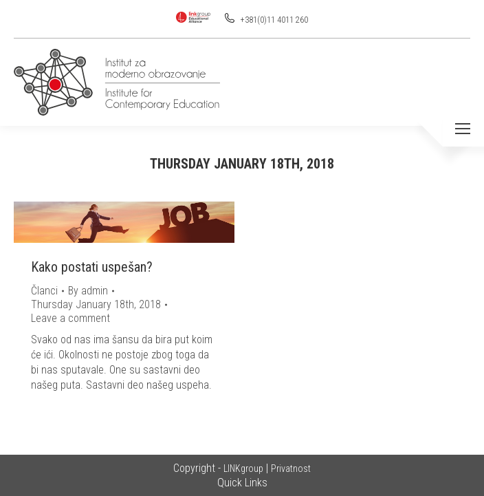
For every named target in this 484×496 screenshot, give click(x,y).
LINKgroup (243, 468)
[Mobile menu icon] (462, 128)
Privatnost (291, 468)
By (88, 290)
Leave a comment (70, 318)
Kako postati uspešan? (92, 267)
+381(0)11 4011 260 (273, 20)
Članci (44, 290)
